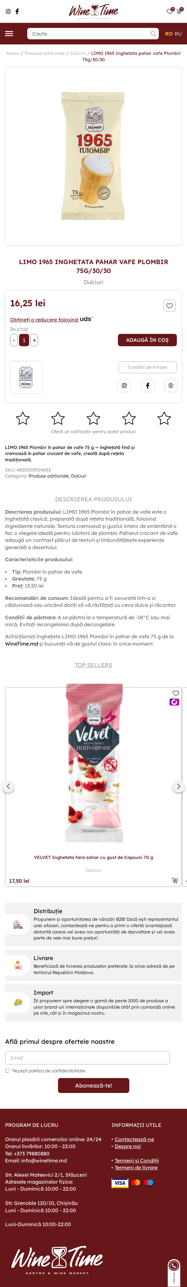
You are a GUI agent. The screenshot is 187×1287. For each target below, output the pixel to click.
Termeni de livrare (136, 1167)
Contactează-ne (134, 1139)
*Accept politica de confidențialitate (48, 1071)
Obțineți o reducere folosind (52, 319)
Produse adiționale (45, 53)
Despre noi (128, 1146)
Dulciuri (78, 53)
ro (169, 33)
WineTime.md (21, 643)
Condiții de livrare (147, 367)
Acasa (12, 53)
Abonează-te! (93, 1085)
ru (178, 33)
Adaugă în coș (147, 340)
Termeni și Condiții (137, 1160)
